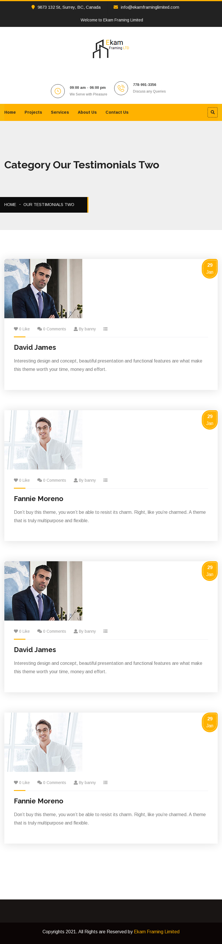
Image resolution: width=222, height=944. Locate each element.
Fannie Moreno (38, 498)
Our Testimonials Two (48, 204)
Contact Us (117, 112)
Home (10, 112)
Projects (33, 112)
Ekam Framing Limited (157, 931)
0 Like (24, 329)
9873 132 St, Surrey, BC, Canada (66, 7)
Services (60, 112)
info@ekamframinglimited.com (146, 7)
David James (35, 347)
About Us (87, 112)
